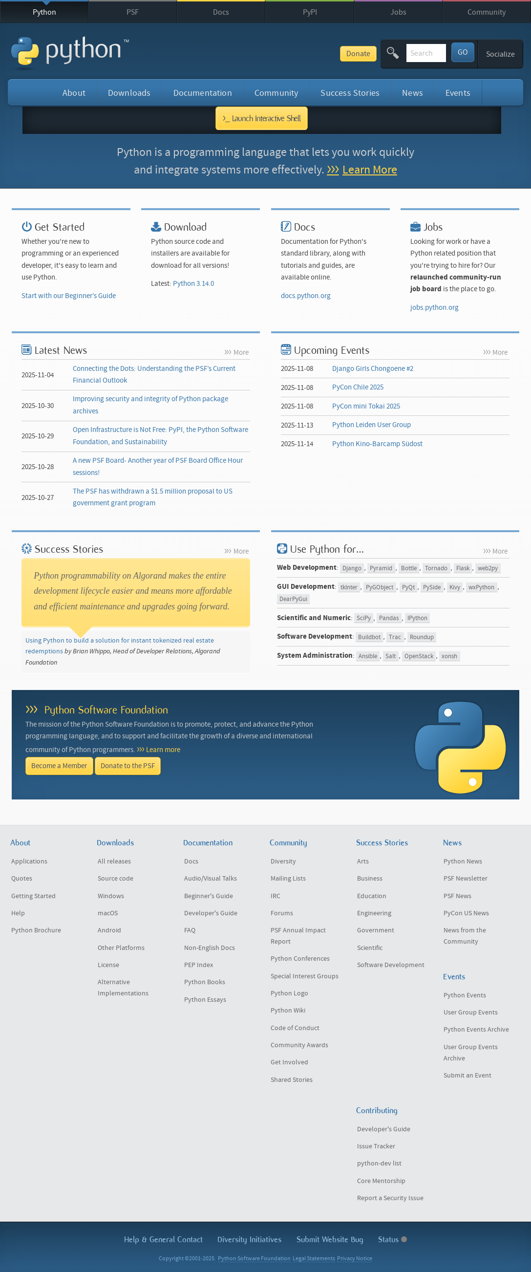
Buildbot (369, 637)
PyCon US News (466, 913)
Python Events (465, 995)
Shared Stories (292, 1080)
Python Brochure (36, 930)
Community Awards (299, 1045)
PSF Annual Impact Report (298, 936)
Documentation (202, 93)
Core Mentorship (381, 1181)
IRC (275, 896)
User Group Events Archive (471, 1052)
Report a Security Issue (390, 1198)
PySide (432, 587)
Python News (463, 861)
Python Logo (289, 993)
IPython (417, 618)
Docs (221, 12)
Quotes (21, 879)
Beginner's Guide (208, 896)
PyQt (408, 587)
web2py (488, 568)
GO (463, 52)
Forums (282, 913)
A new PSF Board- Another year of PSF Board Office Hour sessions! (158, 466)
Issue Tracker (376, 1146)
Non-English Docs (209, 948)
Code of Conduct (295, 1028)
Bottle (409, 568)
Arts (363, 861)
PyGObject (379, 587)
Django (351, 568)
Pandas (389, 618)
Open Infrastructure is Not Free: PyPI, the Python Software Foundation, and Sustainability (160, 436)
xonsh (449, 656)
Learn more (163, 750)
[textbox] (391, 53)
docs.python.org (306, 296)
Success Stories (350, 93)
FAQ (189, 930)
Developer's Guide (210, 913)
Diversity (283, 861)
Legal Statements (314, 1258)
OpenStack (418, 656)
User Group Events (471, 1012)
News (412, 93)
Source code (115, 879)
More (241, 352)
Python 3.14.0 (193, 284)
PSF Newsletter (466, 879)
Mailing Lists (288, 879)
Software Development (391, 965)
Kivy (454, 587)
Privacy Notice (354, 1258)
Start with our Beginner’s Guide (68, 296)
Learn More (369, 169)
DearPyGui (293, 599)
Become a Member (59, 766)
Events (458, 93)
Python (44, 12)
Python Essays (205, 1000)
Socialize (500, 54)
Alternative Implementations (123, 987)
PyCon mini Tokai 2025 (366, 406)
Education (371, 896)
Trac (395, 637)
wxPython (481, 587)
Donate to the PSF (128, 766)
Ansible (368, 656)
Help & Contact (163, 1239)
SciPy (364, 618)
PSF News (457, 896)
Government (375, 930)
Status (392, 1239)
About (74, 93)
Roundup (422, 637)
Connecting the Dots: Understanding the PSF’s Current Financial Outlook (154, 375)
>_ (261, 118)
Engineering (374, 913)
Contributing (377, 1110)
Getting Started (33, 896)
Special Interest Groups (305, 976)
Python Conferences (300, 959)
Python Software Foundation (106, 710)
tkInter (349, 587)
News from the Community (465, 936)
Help (18, 913)
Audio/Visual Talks (210, 879)
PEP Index (198, 965)
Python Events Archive (476, 1030)
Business (369, 879)
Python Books (204, 982)
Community (486, 12)
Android (109, 930)
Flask (462, 568)
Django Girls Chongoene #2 (372, 369)
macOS (108, 913)
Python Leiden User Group (371, 425)
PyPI (310, 12)
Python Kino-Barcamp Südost (377, 444)
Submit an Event (467, 1075)
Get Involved (289, 1062)
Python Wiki (288, 1010)
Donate (288, 53)
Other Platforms (121, 948)
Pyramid (381, 568)
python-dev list (379, 1163)
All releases (114, 861)
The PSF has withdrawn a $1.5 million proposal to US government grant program (153, 497)
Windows (111, 896)
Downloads (129, 93)
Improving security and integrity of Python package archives (150, 405)
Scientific (369, 948)
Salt (390, 656)
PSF (133, 12)
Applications (29, 861)
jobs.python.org (434, 307)
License (108, 965)
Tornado (436, 568)
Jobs (398, 12)
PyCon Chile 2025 (357, 387)
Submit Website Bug (330, 1239)
